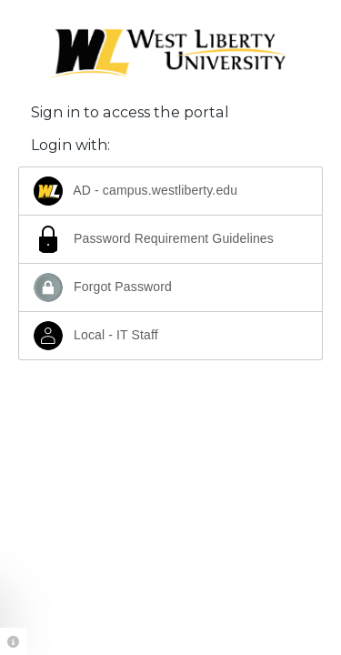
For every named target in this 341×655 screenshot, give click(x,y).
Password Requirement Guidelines (154, 239)
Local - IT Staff (96, 335)
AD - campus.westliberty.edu (135, 191)
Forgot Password (103, 287)
